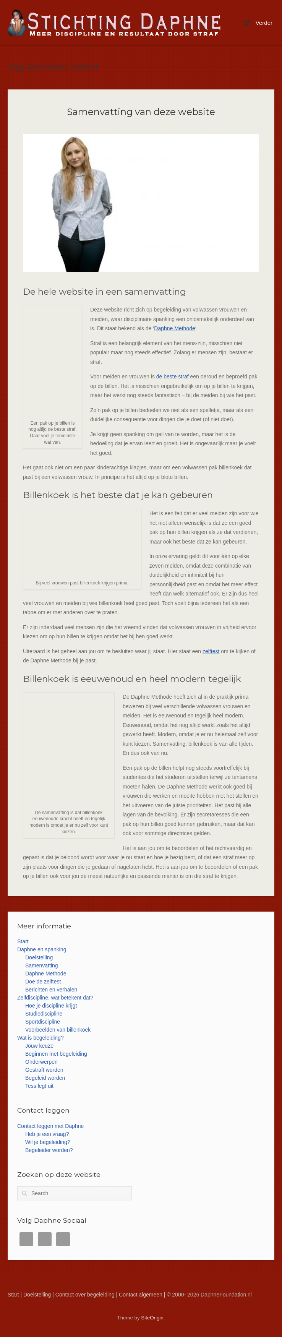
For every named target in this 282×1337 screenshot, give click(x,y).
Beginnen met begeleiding (56, 1054)
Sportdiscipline (42, 1022)
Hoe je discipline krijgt (51, 1006)
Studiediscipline (43, 1014)
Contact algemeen (140, 1295)
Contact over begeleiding (85, 1295)
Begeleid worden (45, 1078)
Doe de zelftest (43, 981)
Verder (258, 22)
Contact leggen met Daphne (50, 1126)
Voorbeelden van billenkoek (58, 1030)
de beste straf (172, 376)
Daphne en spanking (41, 949)
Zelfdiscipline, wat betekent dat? (55, 998)
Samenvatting (41, 965)
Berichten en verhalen (51, 990)
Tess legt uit (39, 1086)
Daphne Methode (174, 328)
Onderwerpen (41, 1062)
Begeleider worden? (49, 1150)
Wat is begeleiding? (40, 1038)
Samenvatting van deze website (141, 111)
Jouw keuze (39, 1046)
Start (23, 941)
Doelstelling (39, 957)
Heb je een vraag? (47, 1134)
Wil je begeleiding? (47, 1142)
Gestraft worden (44, 1070)
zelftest (211, 651)
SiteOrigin (152, 1318)
